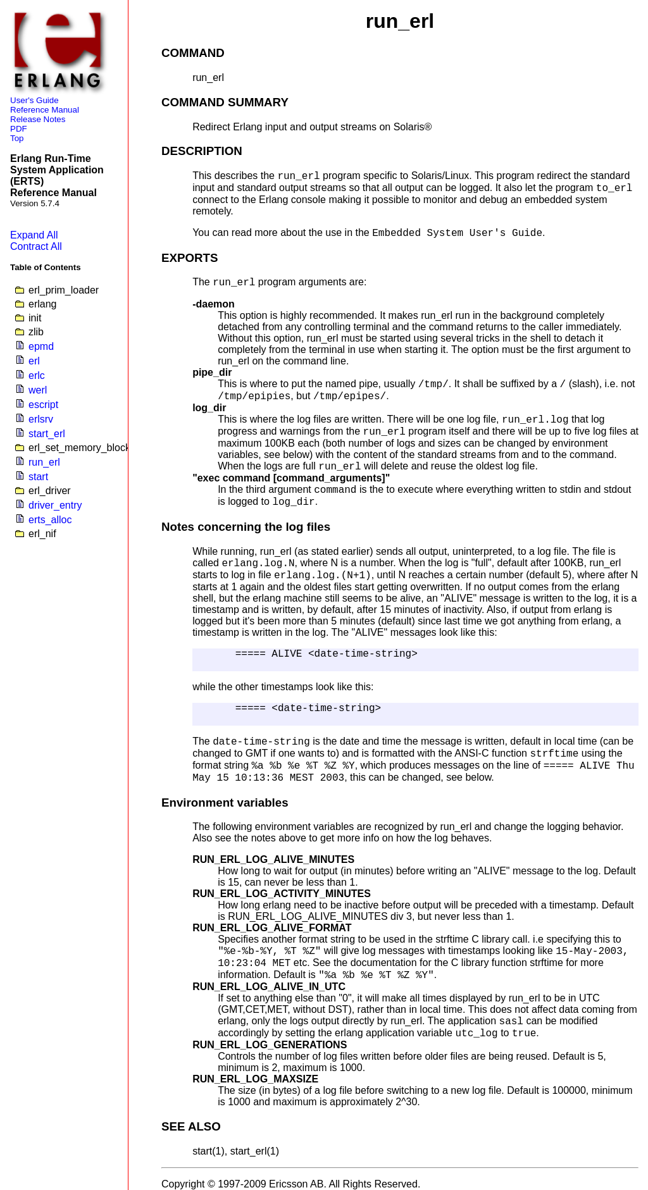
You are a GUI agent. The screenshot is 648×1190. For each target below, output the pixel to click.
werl (37, 390)
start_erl (46, 433)
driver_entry (55, 505)
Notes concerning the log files (245, 526)
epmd (41, 346)
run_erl (44, 462)
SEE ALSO (191, 1126)
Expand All (34, 235)
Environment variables (225, 802)
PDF (18, 128)
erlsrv (40, 419)
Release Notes (37, 119)
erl (34, 361)
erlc (36, 375)
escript (43, 404)
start (38, 476)
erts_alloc (50, 519)
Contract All (36, 246)
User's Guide (34, 100)
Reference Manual (44, 110)
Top (17, 138)
